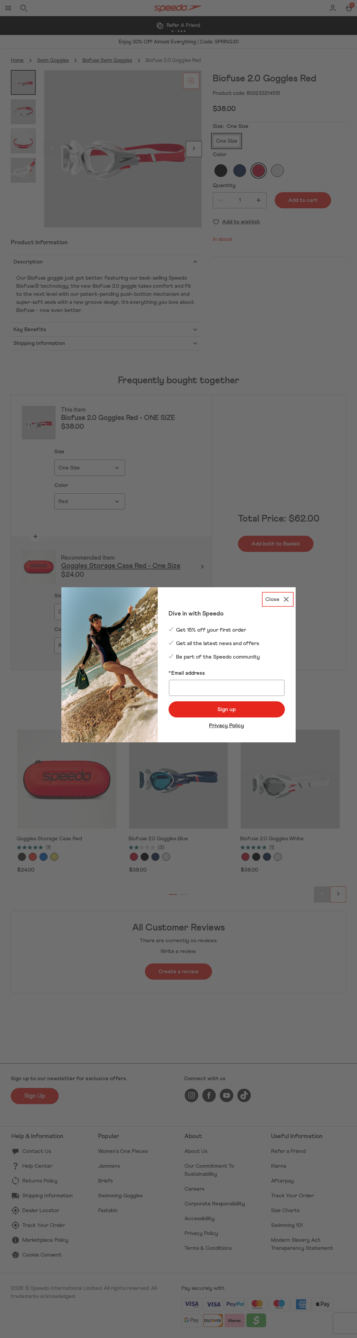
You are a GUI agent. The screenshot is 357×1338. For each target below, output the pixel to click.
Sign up (226, 709)
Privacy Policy (226, 725)
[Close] (278, 599)
